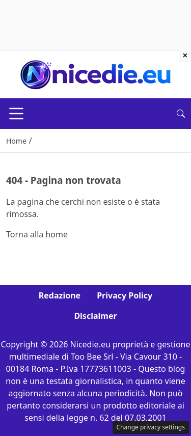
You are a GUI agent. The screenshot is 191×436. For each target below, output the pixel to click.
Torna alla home (37, 234)
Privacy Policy (124, 295)
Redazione (59, 295)
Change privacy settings (151, 427)
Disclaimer (95, 315)
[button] (181, 113)
